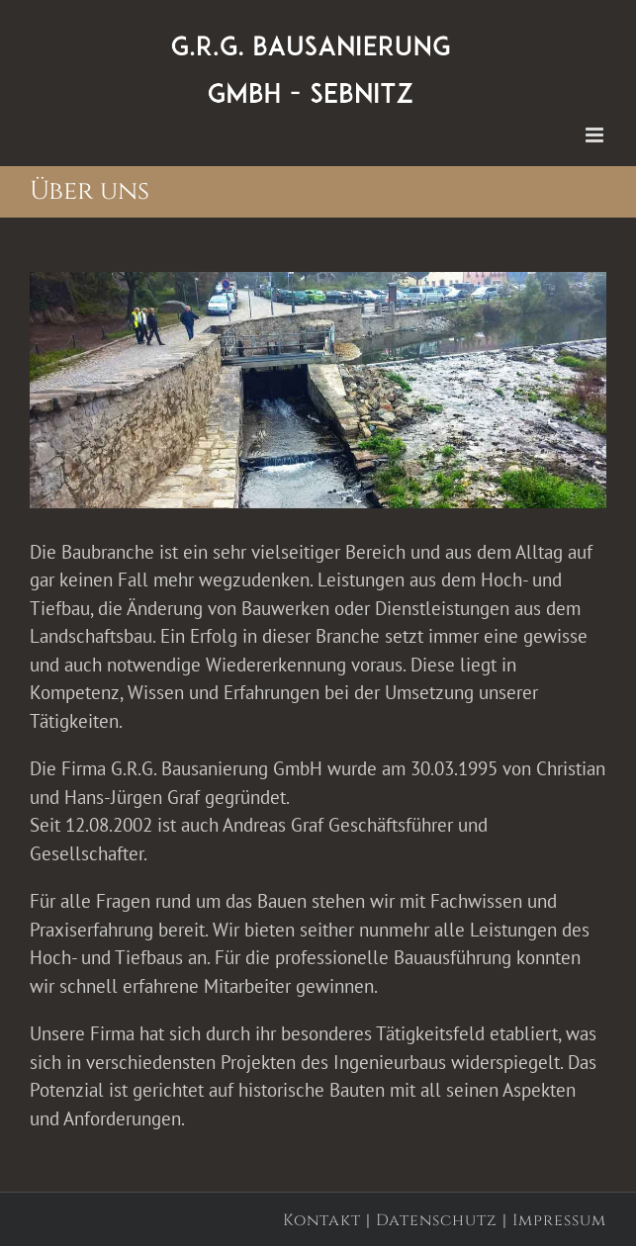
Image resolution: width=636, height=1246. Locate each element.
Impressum (559, 1220)
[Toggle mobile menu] (596, 135)
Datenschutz (437, 1220)
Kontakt (322, 1220)
